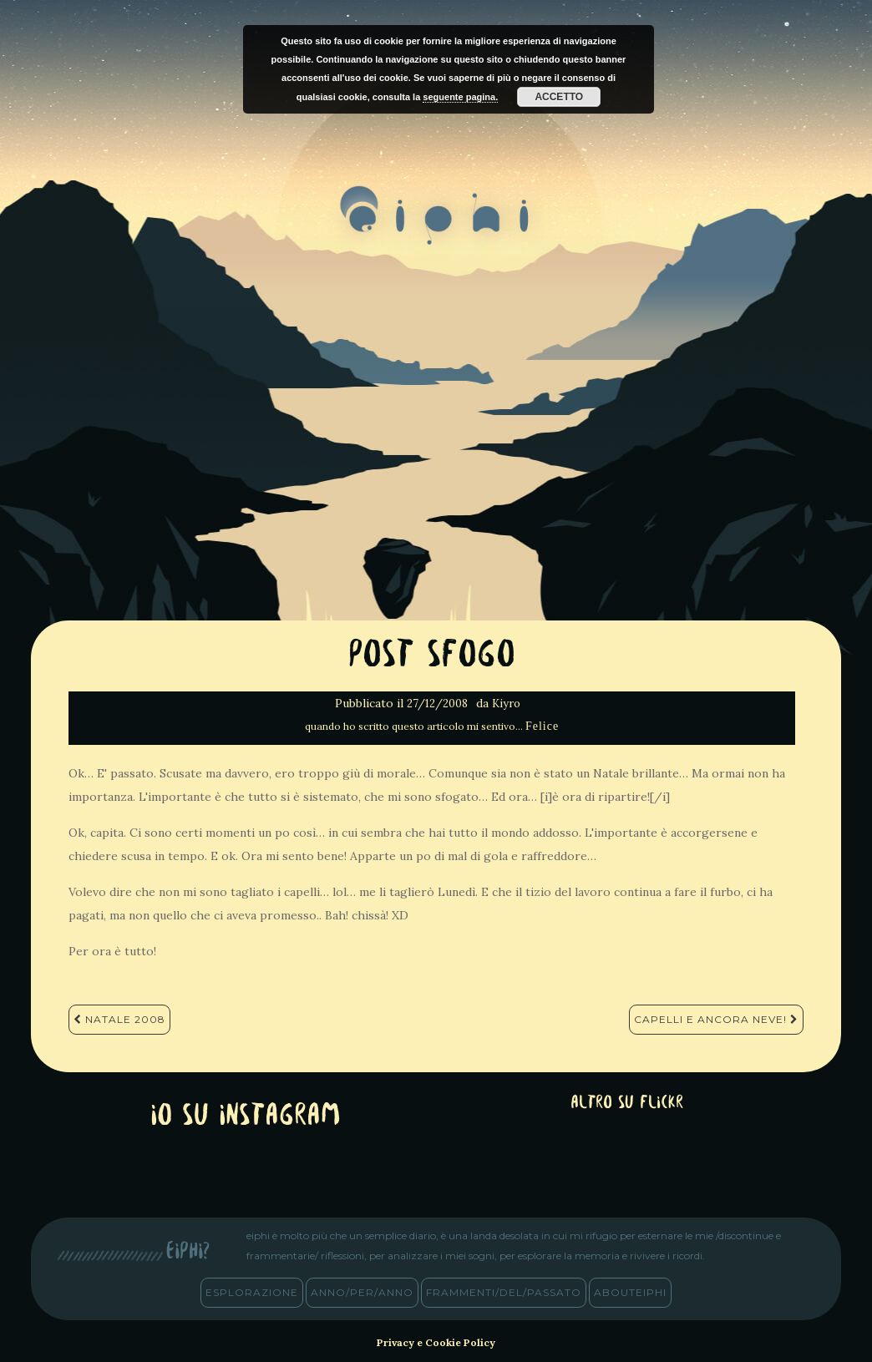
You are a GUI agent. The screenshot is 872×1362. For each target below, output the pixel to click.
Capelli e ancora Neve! (716, 1019)
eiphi (436, 229)
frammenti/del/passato (503, 1292)
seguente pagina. (460, 97)
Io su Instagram (245, 1117)
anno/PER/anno (362, 1292)
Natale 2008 (119, 1019)
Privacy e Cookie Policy (436, 1342)
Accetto (559, 97)
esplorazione (251, 1292)
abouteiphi (630, 1292)
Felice (542, 726)
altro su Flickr (626, 1103)
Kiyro (506, 703)
